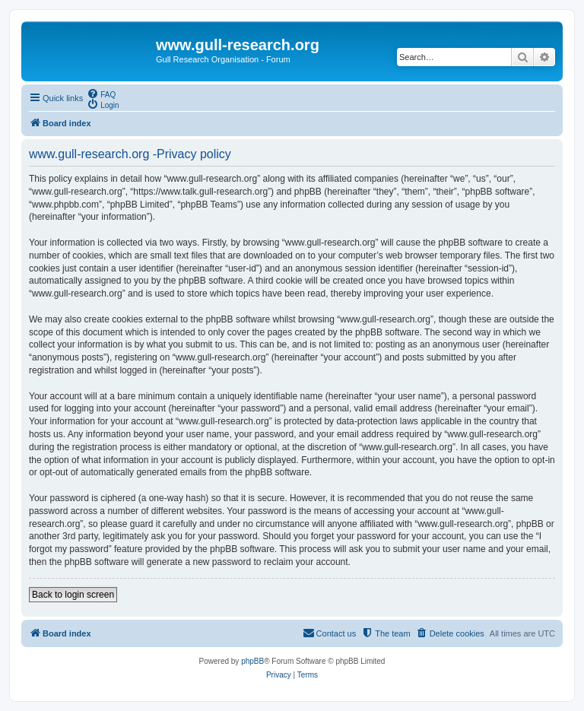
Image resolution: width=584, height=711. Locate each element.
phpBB (252, 661)
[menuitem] (101, 93)
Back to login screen (73, 594)
